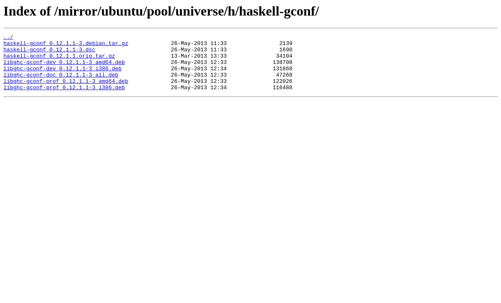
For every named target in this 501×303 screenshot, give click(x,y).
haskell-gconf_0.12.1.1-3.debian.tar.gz (65, 45)
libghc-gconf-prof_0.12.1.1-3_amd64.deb (65, 91)
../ (8, 38)
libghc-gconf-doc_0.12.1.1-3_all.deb (60, 83)
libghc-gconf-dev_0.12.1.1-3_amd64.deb (64, 68)
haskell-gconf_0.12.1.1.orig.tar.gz (59, 60)
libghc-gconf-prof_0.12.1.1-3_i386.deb (64, 98)
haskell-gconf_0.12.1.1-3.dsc (49, 53)
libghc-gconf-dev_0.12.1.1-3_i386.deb (62, 76)
